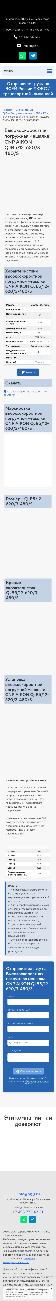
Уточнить (39, 362)
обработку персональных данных (37, 1082)
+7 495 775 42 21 (28, 1212)
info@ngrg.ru (29, 1193)
